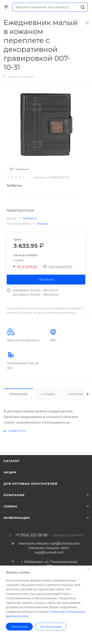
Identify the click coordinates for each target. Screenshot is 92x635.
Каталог (12, 461)
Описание (18, 394)
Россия (42, 223)
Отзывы (48, 394)
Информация (17, 518)
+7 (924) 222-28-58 (31, 535)
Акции (10, 472)
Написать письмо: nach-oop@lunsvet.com (49, 550)
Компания (14, 495)
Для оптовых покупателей (30, 483)
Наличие (77, 394)
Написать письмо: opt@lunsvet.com (49, 543)
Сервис (11, 506)
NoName (14, 185)
